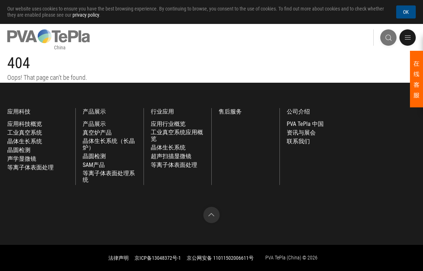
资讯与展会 (301, 133)
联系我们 (298, 141)
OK (406, 12)
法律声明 (118, 258)
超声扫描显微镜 (171, 156)
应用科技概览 (24, 124)
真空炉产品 (97, 133)
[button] (407, 37)
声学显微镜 (21, 159)
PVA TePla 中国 (305, 124)
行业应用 (162, 111)
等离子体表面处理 (30, 167)
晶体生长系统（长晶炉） (109, 144)
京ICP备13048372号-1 (157, 258)
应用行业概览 (168, 124)
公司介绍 (298, 111)
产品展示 (94, 111)
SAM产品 (94, 165)
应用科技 (18, 111)
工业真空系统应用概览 (177, 135)
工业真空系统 (24, 133)
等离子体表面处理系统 (109, 176)
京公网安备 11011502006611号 (220, 258)
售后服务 (230, 111)
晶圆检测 (18, 150)
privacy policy (85, 15)
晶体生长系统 (24, 141)
